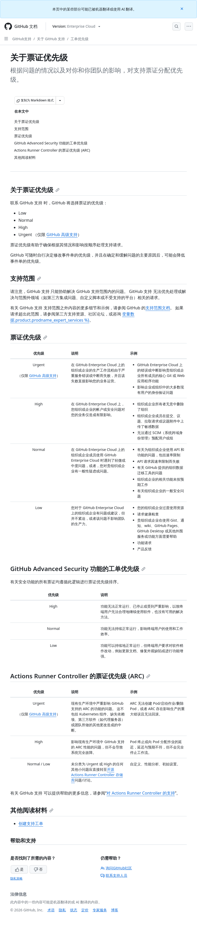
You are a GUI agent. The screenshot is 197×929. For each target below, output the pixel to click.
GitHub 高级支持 (61, 234)
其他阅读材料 (31, 810)
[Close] (182, 8)
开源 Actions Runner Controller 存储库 (97, 775)
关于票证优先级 (35, 189)
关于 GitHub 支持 (51, 38)
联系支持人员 (114, 875)
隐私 (62, 909)
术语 (51, 909)
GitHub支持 (22, 38)
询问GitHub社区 (116, 867)
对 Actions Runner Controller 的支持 (140, 793)
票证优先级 (28, 337)
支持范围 (25, 278)
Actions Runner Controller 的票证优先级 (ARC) (80, 676)
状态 (73, 909)
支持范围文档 (157, 308)
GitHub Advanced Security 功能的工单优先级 (77, 568)
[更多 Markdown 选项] (60, 100)
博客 (114, 909)
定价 (84, 909)
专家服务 (100, 909)
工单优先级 (79, 38)
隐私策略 (16, 878)
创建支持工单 (30, 823)
